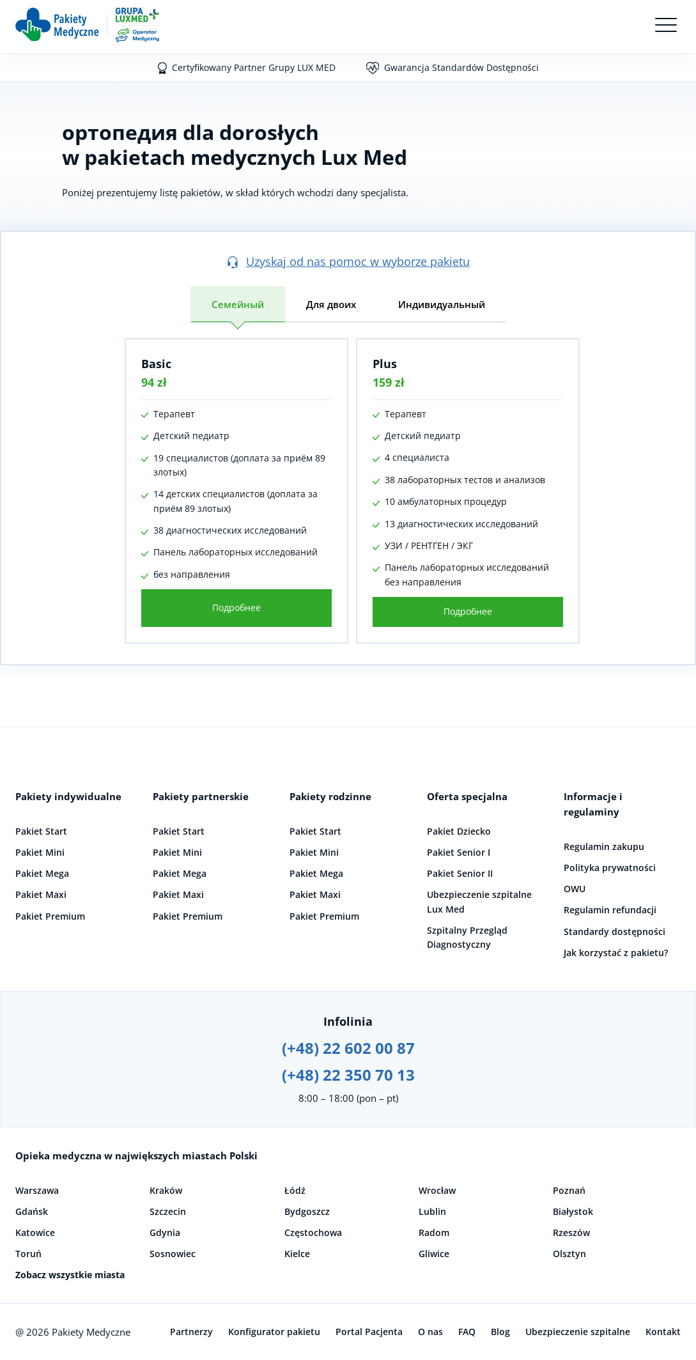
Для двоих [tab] (331, 304)
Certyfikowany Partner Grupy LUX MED (254, 67)
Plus (377, 363)
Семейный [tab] (238, 304)
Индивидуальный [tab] (441, 304)
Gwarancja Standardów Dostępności (461, 67)
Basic (149, 363)
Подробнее (229, 607)
